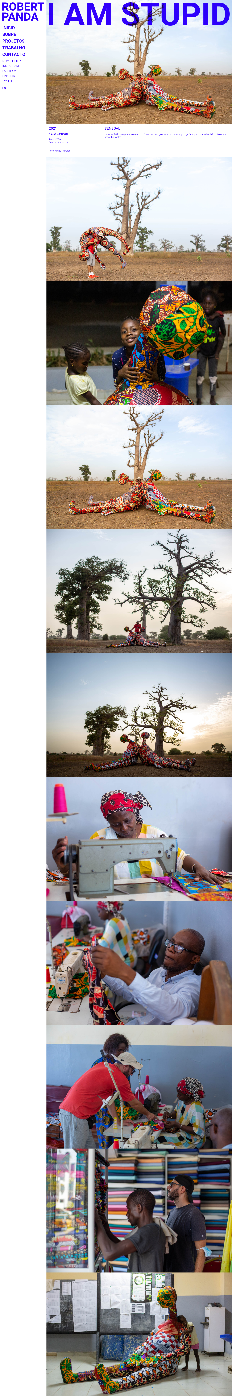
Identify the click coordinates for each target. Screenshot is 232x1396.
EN (4, 88)
